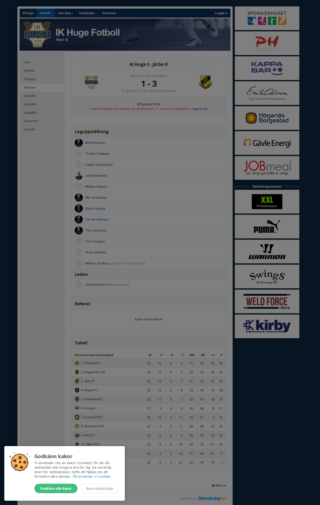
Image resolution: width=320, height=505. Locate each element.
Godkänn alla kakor (56, 488)
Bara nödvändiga (100, 488)
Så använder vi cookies (92, 476)
